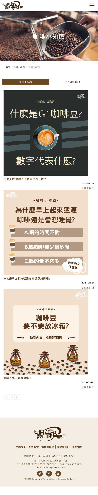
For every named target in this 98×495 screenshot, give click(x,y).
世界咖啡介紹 (72, 81)
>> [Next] (17, 397)
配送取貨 (34, 447)
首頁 (8, 67)
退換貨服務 (47, 447)
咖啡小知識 (19, 67)
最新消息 (77, 447)
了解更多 (88, 188)
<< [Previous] (6, 397)
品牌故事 (21, 447)
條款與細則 (63, 447)
